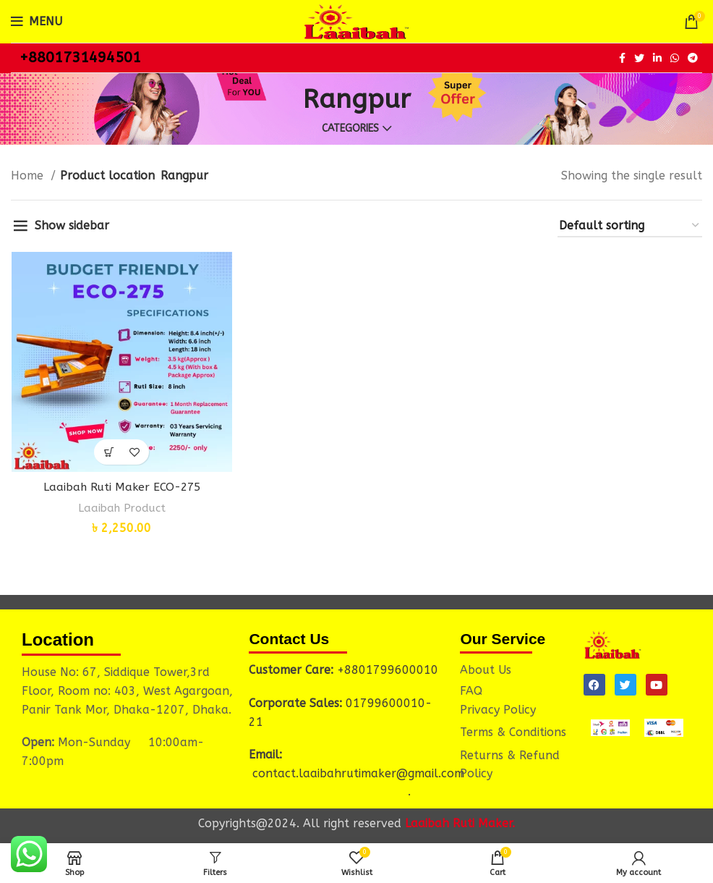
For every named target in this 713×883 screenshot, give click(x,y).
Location (58, 638)
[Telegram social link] (692, 57)
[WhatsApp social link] (674, 57)
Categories (350, 129)
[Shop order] (630, 226)
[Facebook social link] (622, 57)
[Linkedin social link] (657, 57)
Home (29, 175)
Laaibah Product (121, 508)
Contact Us (289, 638)
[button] (108, 452)
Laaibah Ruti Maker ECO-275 (121, 487)
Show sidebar (72, 225)
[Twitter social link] (639, 57)
